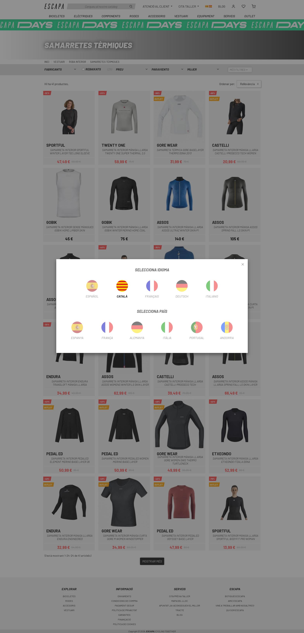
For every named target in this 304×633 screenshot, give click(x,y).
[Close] (243, 264)
